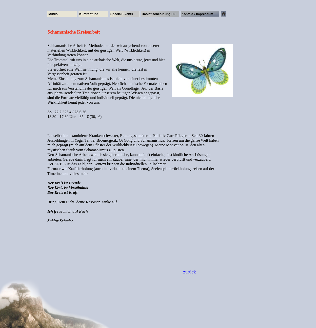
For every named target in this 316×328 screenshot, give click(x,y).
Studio (53, 14)
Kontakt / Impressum (197, 14)
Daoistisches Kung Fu (159, 14)
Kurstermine (88, 14)
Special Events (121, 14)
